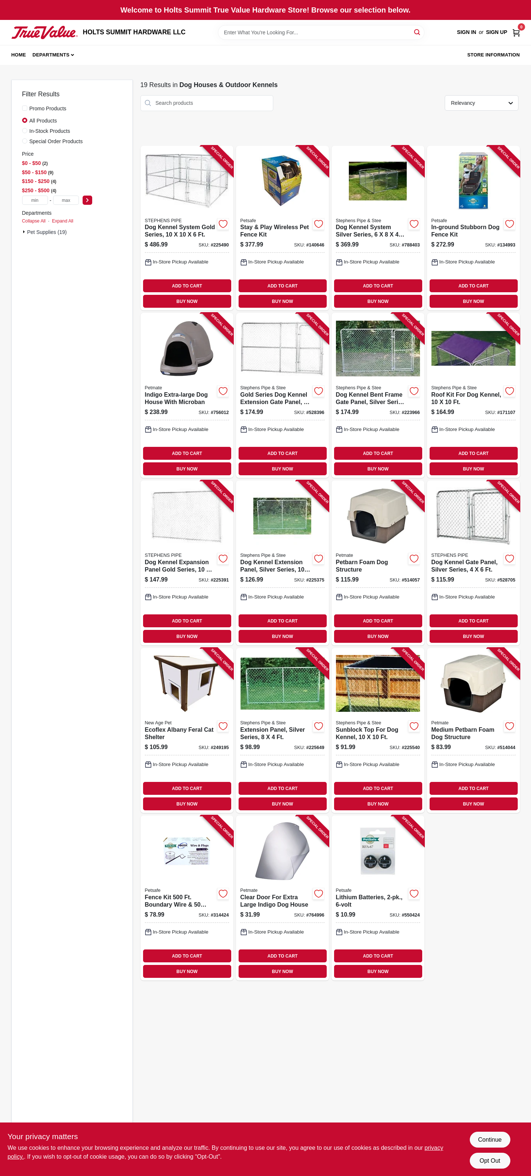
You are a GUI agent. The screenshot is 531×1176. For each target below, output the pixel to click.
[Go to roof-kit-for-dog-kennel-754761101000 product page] (473, 395)
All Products (43, 121)
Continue (490, 1140)
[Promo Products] (24, 108)
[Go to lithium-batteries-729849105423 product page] (378, 897)
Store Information (493, 55)
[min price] (35, 200)
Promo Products (48, 108)
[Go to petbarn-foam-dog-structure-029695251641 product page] (378, 562)
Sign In (466, 32)
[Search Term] (321, 32)
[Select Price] (87, 200)
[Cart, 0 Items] (516, 32)
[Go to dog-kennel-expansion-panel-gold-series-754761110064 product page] (186, 562)
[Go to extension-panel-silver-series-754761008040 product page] (282, 730)
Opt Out (489, 1161)
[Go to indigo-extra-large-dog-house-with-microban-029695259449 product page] (186, 395)
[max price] (66, 200)
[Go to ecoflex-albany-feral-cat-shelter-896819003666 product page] (186, 730)
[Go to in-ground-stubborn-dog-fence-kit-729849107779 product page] (473, 228)
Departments (50, 55)
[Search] (417, 32)
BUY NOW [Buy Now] (187, 301)
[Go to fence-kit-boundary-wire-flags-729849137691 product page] (186, 897)
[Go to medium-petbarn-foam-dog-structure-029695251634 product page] (473, 730)
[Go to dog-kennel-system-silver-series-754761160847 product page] (378, 228)
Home (18, 55)
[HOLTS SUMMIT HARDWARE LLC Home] (44, 32)
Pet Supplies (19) (47, 232)
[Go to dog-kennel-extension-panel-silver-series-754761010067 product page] (282, 562)
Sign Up (496, 32)
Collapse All (34, 221)
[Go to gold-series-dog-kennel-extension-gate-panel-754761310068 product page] (282, 395)
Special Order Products (56, 141)
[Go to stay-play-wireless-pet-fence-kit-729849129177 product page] (282, 228)
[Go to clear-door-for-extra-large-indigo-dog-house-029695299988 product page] (282, 897)
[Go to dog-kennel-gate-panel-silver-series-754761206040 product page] (473, 562)
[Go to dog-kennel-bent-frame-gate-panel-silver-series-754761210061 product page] (378, 395)
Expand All (62, 221)
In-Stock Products (50, 131)
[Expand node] (24, 231)
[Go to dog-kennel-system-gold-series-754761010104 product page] (186, 228)
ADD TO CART (187, 286)
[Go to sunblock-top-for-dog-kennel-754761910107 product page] (378, 730)
